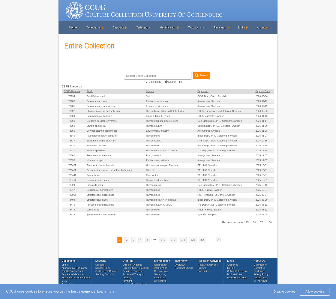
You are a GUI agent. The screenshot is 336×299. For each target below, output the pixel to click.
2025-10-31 (261, 165)
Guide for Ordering (132, 264)
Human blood (153, 135)
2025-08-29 (261, 199)
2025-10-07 (261, 190)
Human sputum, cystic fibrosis (161, 150)
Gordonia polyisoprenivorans (102, 121)
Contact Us (259, 268)
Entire (65, 264)
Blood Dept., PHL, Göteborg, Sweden (217, 135)
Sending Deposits (104, 274)
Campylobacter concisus (99, 116)
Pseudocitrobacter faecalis (100, 165)
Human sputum (154, 126)
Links (241, 27)
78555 (71, 160)
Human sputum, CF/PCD (159, 204)
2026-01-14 (261, 121)
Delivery (127, 277)
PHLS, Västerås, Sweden (210, 116)
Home (73, 27)
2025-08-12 (261, 204)
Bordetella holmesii (96, 145)
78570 (71, 150)
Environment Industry (157, 101)
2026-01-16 (261, 116)
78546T (72, 165)
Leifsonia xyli (93, 209)
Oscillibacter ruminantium (100, 190)
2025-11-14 (261, 150)
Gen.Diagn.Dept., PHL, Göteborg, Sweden (219, 121)
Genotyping (160, 274)
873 (173, 239)
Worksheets (160, 280)
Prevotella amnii (95, 185)
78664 (71, 116)
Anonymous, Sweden (208, 101)
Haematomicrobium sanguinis (102, 135)
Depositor (202, 91)
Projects (202, 268)
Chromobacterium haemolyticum (103, 111)
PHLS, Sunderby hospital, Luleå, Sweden (219, 111)
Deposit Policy (102, 268)
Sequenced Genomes (73, 274)
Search (201, 75)
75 (261, 222)
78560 (71, 155)
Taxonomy (195, 27)
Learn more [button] (106, 291)
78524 (71, 185)
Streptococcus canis (97, 199)
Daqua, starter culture (157, 180)
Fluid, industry (153, 155)
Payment (127, 280)
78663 (71, 121)
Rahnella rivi (93, 175)
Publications (204, 271)
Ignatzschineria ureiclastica (101, 214)
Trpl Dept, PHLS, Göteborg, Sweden (216, 150)
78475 (71, 209)
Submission (160, 277)
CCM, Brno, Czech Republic (212, 96)
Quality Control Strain (73, 271)
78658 (71, 126)
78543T (72, 180)
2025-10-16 (261, 185)
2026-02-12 (261, 101)
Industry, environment (157, 106)
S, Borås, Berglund (207, 214)
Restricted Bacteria (132, 271)
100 (269, 222)
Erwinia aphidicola (96, 126)
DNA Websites (234, 274)
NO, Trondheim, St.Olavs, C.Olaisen (216, 195)
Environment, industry (157, 130)
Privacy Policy (261, 274)
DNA (64, 280)
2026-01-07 (261, 135)
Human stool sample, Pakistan (162, 165)
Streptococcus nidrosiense (100, 195)
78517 (71, 190)
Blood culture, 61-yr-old (158, 116)
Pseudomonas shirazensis (100, 204)
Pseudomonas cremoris (99, 155)
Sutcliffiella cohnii (96, 96)
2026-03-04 (261, 96)
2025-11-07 (261, 155)
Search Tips (173, 81)
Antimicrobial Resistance (74, 268)
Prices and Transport (133, 274)
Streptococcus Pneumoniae (76, 277)
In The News (260, 280)
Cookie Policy (261, 277)
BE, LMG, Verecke (207, 165)
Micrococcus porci (96, 160)
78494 (71, 199)
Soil (148, 96)
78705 (71, 106)
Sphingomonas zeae (97, 101)
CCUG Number (72, 91)
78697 (71, 111)
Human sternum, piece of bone (162, 121)
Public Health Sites (237, 277)
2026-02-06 (261, 111)
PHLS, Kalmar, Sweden (209, 190)
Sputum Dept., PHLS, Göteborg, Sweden (218, 126)
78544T (72, 175)
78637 (71, 140)
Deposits (118, 27)
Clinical (149, 170)
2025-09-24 (261, 195)
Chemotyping (161, 271)
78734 (71, 96)
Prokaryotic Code (184, 268)
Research (219, 27)
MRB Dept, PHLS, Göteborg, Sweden (217, 140)
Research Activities (208, 264)
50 (254, 222)
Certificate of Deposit (106, 271)
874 (183, 239)
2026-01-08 (261, 130)
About (261, 27)
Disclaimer (259, 271)
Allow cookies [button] (315, 291)
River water (152, 175)
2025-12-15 (261, 145)
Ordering (141, 27)
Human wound (153, 140)
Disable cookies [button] (284, 291)
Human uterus (153, 185)
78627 (71, 145)
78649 (71, 135)
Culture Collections (237, 271)
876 (202, 239)
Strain (90, 91)
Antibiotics (232, 264)
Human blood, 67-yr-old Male (161, 199)
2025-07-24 (261, 214)
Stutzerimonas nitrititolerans (101, 140)
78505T (72, 195)
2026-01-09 (261, 126)
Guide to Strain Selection (136, 268)
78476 (71, 204)
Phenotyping (160, 268)
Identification (167, 27)
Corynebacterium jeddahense (102, 130)
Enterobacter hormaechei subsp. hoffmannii (109, 170)
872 (163, 239)
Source (150, 91)
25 (247, 222)
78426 (71, 214)
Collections (93, 27)
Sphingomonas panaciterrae (101, 106)
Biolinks (231, 268)
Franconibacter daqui (98, 180)
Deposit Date (262, 91)
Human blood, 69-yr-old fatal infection (165, 111)
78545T (72, 170)
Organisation (260, 264)
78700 (71, 101)
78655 (71, 130)
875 (192, 239)
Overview (180, 264)
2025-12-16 (261, 140)
